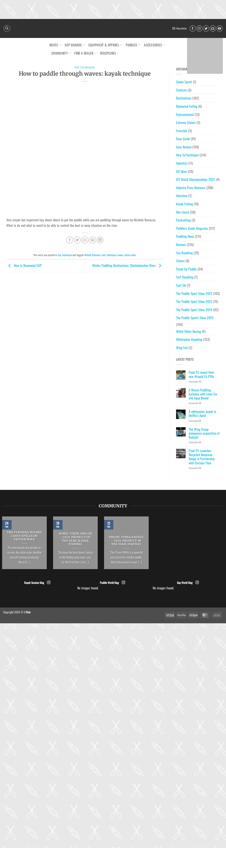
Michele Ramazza (92, 255)
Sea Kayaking (184, 252)
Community (61, 53)
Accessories (154, 44)
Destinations (183, 98)
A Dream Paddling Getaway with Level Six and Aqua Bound (203, 394)
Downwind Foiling (186, 106)
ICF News (181, 171)
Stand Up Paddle (186, 268)
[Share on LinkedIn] (100, 240)
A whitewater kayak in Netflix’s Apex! (202, 414)
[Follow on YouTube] (220, 28)
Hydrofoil (181, 163)
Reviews (181, 244)
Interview (181, 195)
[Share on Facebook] (69, 240)
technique (111, 255)
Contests (181, 90)
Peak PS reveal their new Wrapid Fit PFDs (201, 374)
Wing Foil (182, 347)
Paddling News (185, 236)
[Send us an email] (213, 28)
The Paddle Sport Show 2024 (194, 309)
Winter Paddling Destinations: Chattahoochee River (127, 265)
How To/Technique (187, 154)
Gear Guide (183, 138)
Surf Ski (181, 285)
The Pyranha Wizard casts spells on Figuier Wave (24, 536)
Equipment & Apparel (105, 44)
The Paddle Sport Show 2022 (194, 293)
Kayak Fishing (184, 203)
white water (130, 255)
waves (120, 255)
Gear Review (183, 146)
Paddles (133, 44)
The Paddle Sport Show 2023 (194, 301)
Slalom (180, 260)
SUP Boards (75, 44)
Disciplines (109, 53)
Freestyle (181, 130)
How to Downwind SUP (24, 265)
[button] (180, 28)
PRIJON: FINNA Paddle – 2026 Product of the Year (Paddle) (126, 541)
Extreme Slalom (186, 122)
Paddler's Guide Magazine (192, 228)
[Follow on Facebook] (193, 28)
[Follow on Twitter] (206, 28)
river (103, 255)
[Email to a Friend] (85, 240)
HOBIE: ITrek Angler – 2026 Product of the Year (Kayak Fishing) (75, 539)
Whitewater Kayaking (189, 339)
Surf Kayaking (184, 277)
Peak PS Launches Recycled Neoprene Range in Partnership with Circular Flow (202, 457)
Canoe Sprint (184, 81)
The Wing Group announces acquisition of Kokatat (204, 433)
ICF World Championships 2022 (195, 179)
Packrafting (183, 220)
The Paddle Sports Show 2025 (195, 317)
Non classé (182, 212)
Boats (55, 44)
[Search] (7, 28)
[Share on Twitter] (77, 240)
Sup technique (84, 67)
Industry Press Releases (190, 187)
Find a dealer (85, 53)
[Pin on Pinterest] (92, 240)
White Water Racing (188, 331)
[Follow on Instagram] (199, 28)
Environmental (185, 114)
